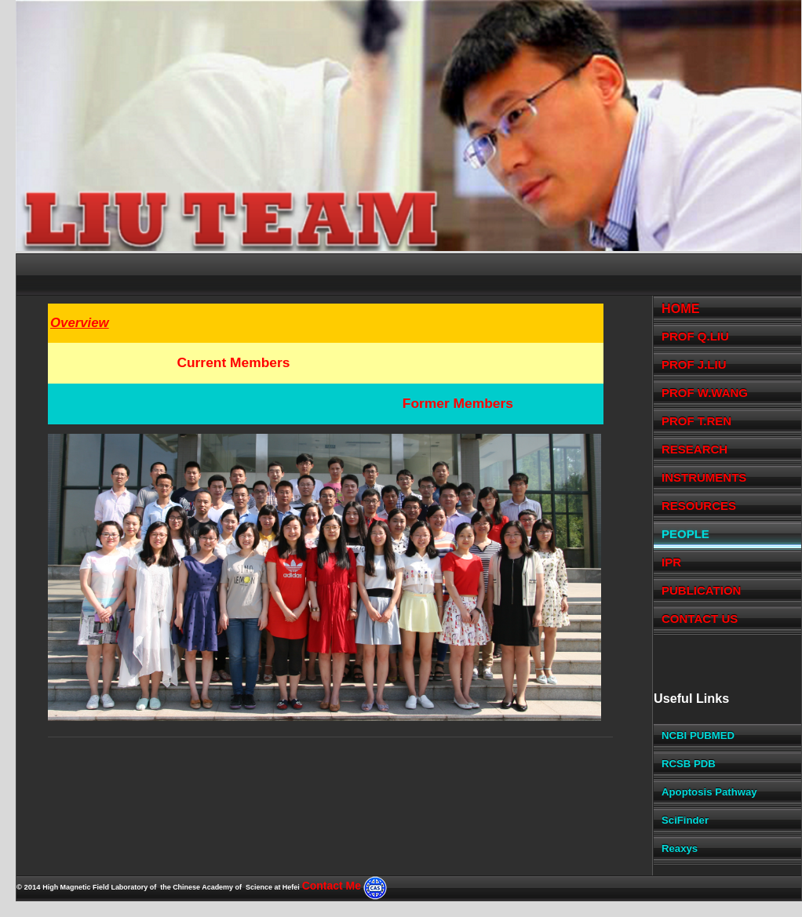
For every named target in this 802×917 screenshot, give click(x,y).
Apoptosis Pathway (709, 792)
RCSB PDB (689, 764)
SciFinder (685, 820)
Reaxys (680, 848)
